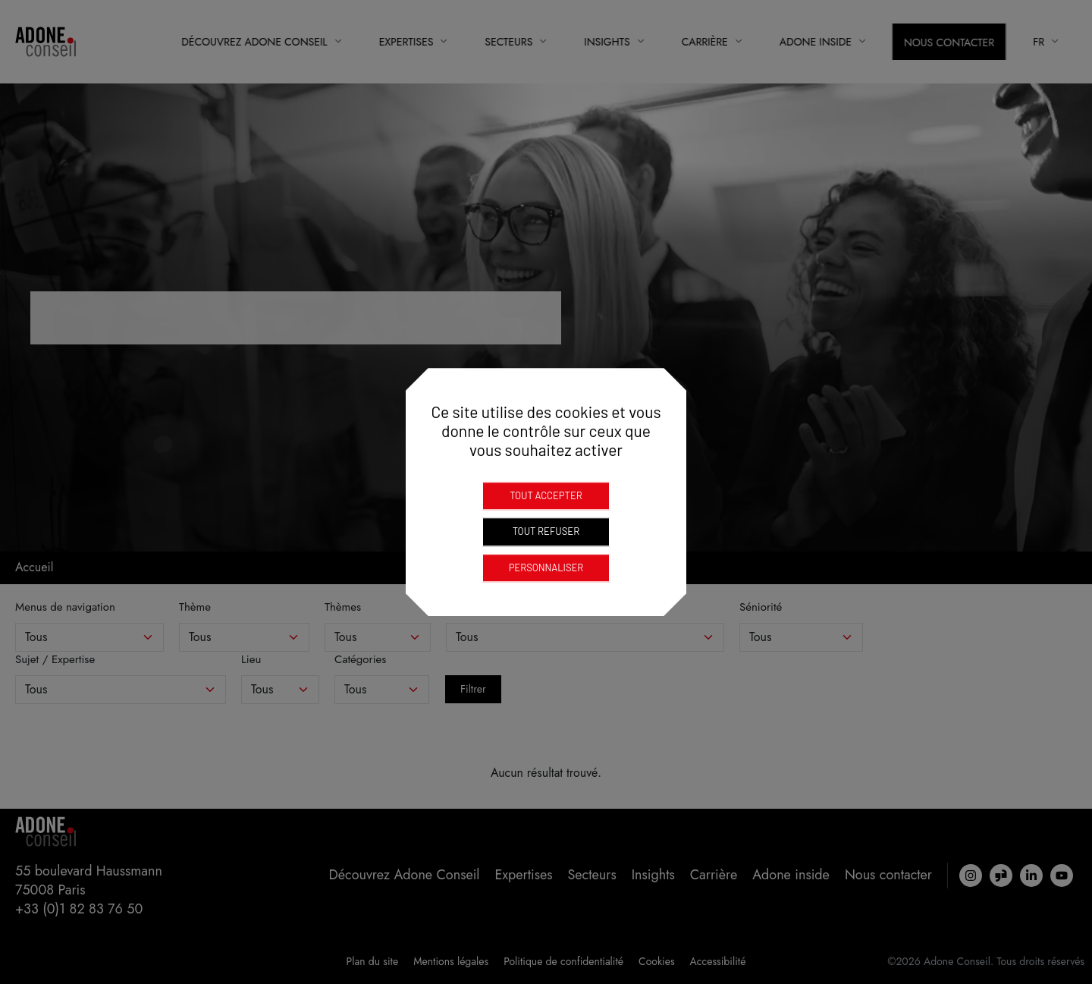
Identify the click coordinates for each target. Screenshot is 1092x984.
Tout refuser (546, 531)
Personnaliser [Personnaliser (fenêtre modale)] (546, 567)
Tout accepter (546, 495)
